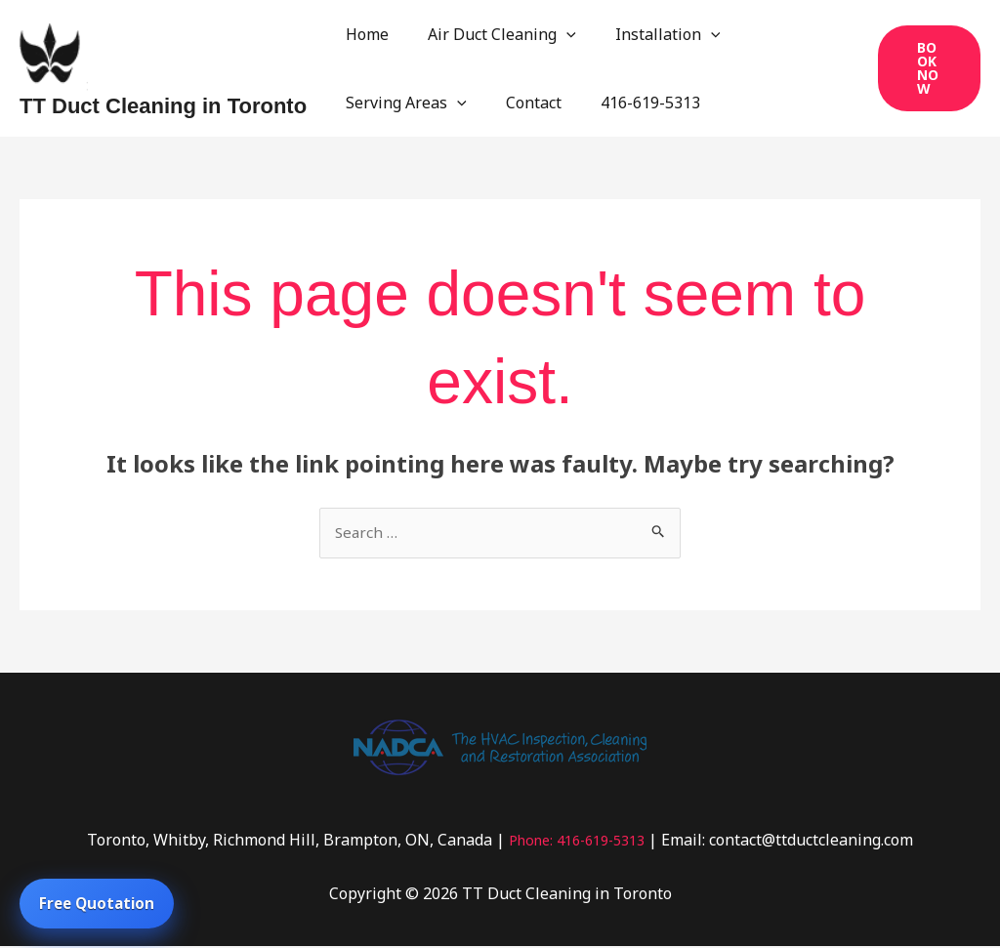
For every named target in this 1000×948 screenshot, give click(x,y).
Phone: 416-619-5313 (576, 840)
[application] (554, 34)
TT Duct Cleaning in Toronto (163, 106)
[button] (926, 68)
